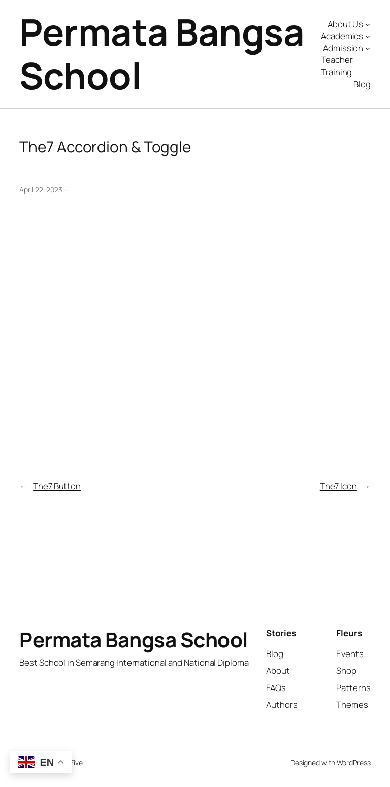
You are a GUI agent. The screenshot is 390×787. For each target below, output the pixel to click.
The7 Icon (338, 486)
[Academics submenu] (367, 36)
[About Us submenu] (367, 23)
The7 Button (57, 486)
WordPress (354, 762)
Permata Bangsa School (161, 54)
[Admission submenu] (367, 48)
